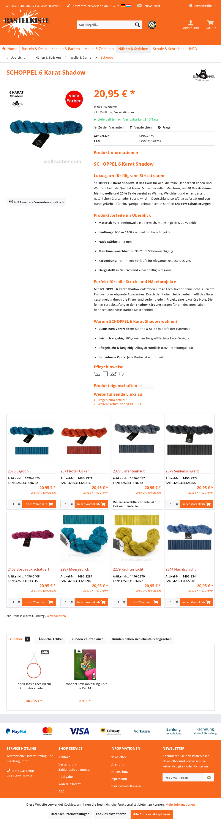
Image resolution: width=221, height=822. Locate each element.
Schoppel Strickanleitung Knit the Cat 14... (85, 686)
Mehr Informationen (180, 804)
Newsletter (148, 6)
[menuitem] (116, 24)
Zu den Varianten (109, 127)
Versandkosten (56, 616)
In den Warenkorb (39, 503)
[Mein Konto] (190, 25)
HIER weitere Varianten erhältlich (36, 202)
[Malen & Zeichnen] (99, 49)
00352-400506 (21, 6)
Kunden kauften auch (87, 639)
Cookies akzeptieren (111, 814)
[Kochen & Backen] (65, 49)
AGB (61, 791)
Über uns (117, 764)
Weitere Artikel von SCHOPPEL (118, 404)
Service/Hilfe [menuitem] (201, 6)
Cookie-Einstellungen (125, 786)
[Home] (9, 49)
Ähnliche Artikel (51, 639)
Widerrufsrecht (69, 784)
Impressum (118, 779)
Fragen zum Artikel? (110, 400)
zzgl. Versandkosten (121, 112)
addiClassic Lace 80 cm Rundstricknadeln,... (34, 686)
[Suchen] (137, 24)
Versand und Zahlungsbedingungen (74, 767)
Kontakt (64, 757)
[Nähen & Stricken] (133, 49)
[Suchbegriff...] (109, 24)
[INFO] (193, 49)
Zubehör (20, 639)
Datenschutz (119, 772)
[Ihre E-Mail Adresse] (183, 777)
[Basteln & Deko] (34, 49)
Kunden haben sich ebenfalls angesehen (142, 639)
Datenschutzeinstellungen (70, 814)
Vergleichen (141, 127)
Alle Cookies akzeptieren (151, 814)
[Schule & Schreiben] (169, 49)
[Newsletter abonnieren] (209, 777)
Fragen (165, 127)
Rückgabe (65, 777)
